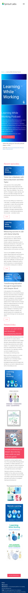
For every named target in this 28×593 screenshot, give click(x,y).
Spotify (17, 148)
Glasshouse (5, 586)
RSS (12, 149)
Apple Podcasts (11, 148)
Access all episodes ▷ (8, 137)
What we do (5, 585)
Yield (3, 590)
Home (2, 72)
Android (8, 149)
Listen (6, 216)
